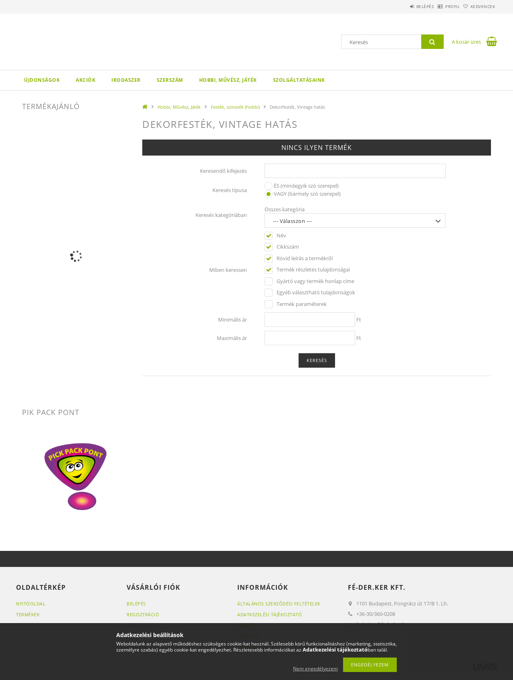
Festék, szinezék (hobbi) (235, 107)
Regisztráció (143, 614)
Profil (440, 6)
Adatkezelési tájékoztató (269, 614)
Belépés (404, 6)
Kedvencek (479, 6)
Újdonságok (42, 80)
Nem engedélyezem (315, 668)
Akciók (85, 80)
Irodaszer (126, 80)
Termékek (28, 614)
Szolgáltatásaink (299, 80)
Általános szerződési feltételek (279, 604)
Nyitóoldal (30, 604)
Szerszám (170, 80)
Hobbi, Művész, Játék (228, 80)
